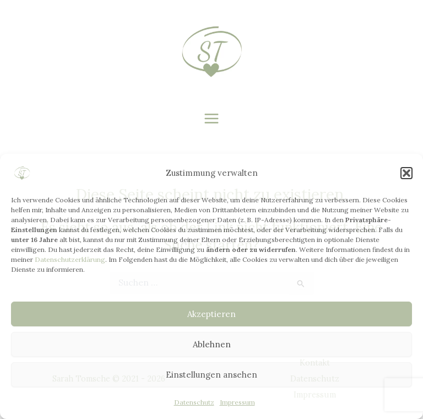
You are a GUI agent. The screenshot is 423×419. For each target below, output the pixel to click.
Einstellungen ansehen (211, 374)
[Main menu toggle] (212, 119)
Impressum (237, 402)
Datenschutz (194, 402)
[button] (406, 173)
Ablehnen (212, 344)
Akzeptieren (211, 314)
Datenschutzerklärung (70, 259)
